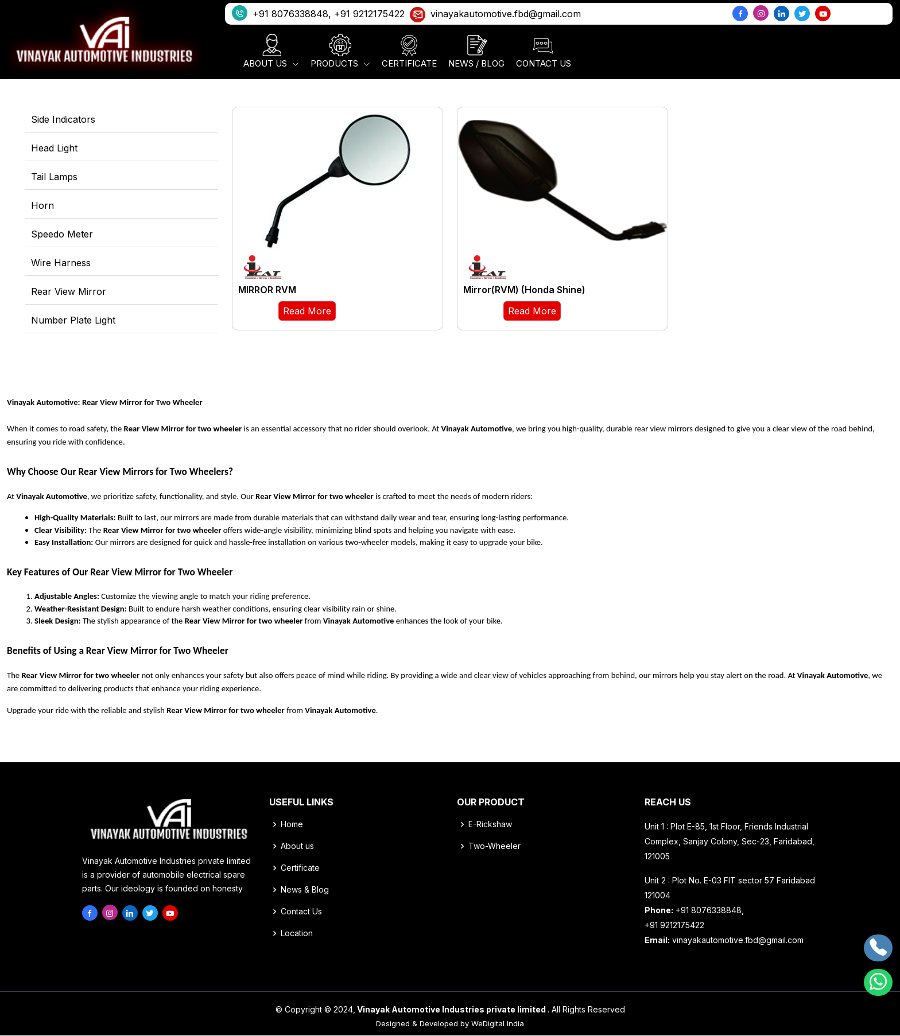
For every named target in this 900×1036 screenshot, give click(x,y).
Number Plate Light (73, 320)
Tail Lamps (54, 177)
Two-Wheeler (494, 847)
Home (292, 825)
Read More (307, 311)
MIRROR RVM (267, 290)
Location (297, 934)
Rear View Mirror (68, 292)
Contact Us (301, 912)
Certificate (300, 868)
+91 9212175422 (369, 14)
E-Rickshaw (490, 825)
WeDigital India (497, 1024)
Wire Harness (61, 263)
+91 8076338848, (281, 13)
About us (297, 847)
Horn (42, 206)
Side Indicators (63, 120)
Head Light (54, 148)
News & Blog (305, 890)
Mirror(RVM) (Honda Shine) (524, 290)
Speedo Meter (62, 234)
